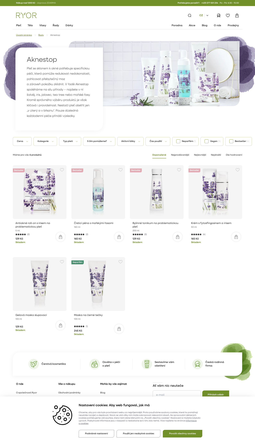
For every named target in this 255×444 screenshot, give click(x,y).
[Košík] (237, 15)
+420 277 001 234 (209, 3)
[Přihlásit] (219, 15)
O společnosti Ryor (26, 393)
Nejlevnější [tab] (200, 155)
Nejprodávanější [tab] (180, 155)
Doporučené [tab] (159, 155)
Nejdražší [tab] (216, 155)
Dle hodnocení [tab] (234, 155)
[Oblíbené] (228, 15)
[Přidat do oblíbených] (62, 170)
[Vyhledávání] (190, 15)
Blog (102, 393)
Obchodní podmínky (69, 393)
